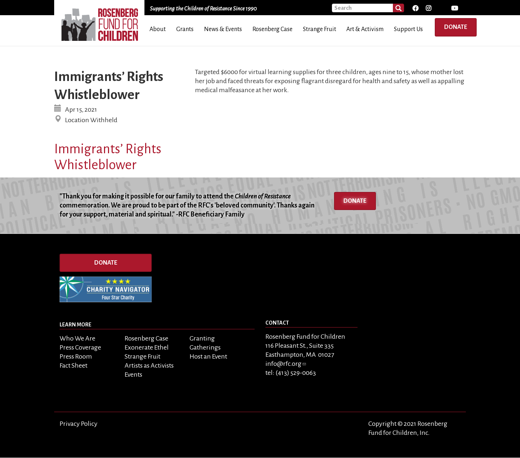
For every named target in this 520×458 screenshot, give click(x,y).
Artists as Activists (149, 365)
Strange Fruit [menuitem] (319, 29)
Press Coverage (80, 347)
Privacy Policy (79, 423)
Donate (455, 27)
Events (133, 374)
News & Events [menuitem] (223, 29)
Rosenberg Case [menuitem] (272, 29)
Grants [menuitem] (185, 29)
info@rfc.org (286, 363)
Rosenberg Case (146, 338)
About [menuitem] (158, 29)
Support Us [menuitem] (408, 29)
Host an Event (208, 356)
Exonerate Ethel (147, 347)
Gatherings (205, 347)
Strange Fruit (142, 356)
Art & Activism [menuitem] (365, 29)
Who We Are (77, 338)
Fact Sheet (73, 365)
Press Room (76, 356)
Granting (202, 338)
